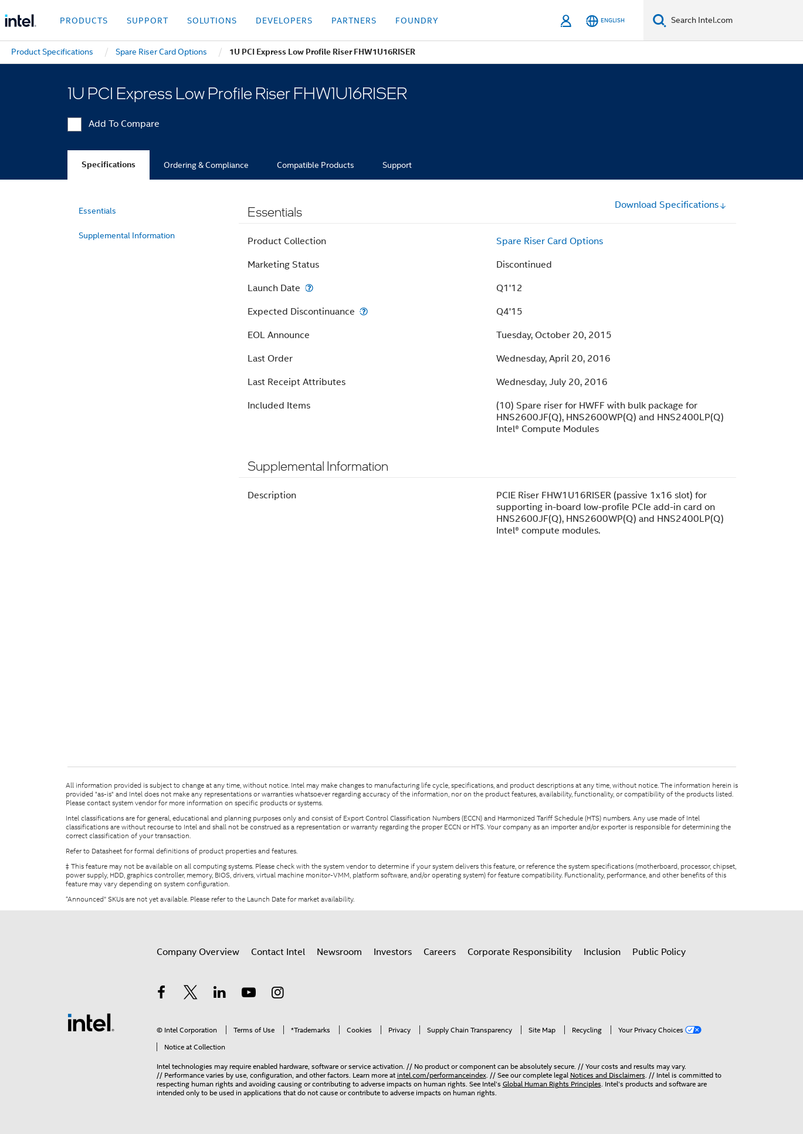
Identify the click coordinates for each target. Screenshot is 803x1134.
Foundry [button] (417, 20)
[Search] (659, 20)
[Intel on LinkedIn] (220, 994)
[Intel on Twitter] (191, 994)
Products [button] (84, 20)
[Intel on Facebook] (162, 994)
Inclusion (602, 952)
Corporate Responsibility (519, 952)
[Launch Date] (309, 288)
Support (397, 165)
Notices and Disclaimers (607, 1075)
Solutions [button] (212, 20)
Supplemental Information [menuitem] (127, 235)
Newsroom (339, 952)
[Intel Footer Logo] (90, 1022)
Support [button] (147, 20)
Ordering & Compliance (206, 165)
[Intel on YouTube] (249, 994)
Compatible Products (315, 165)
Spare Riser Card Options (549, 241)
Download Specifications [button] (671, 205)
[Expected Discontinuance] (363, 311)
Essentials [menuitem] (97, 210)
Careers (439, 952)
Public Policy (659, 952)
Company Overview (198, 952)
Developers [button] (284, 20)
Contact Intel (278, 952)
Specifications (108, 164)
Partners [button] (354, 20)
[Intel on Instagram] (278, 994)
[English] (605, 21)
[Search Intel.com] (734, 20)
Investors (393, 952)
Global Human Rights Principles (552, 1083)
